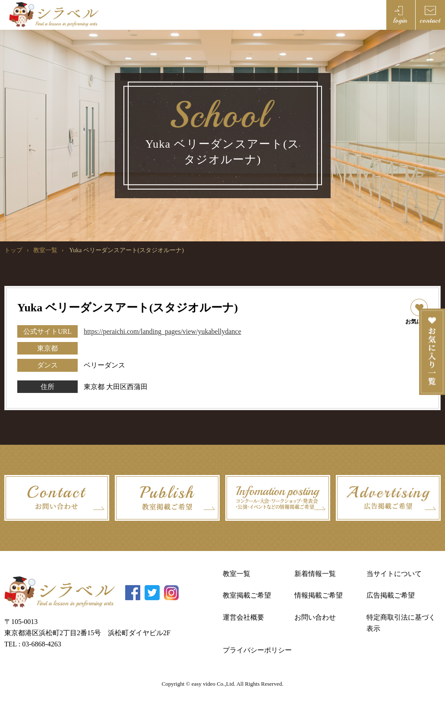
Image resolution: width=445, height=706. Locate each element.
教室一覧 (45, 250)
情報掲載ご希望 (318, 595)
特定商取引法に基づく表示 (401, 623)
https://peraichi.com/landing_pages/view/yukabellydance (162, 331)
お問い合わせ (315, 617)
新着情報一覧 (315, 573)
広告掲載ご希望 (390, 595)
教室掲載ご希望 (247, 595)
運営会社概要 (243, 617)
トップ (13, 250)
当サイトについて (394, 573)
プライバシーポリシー (257, 650)
